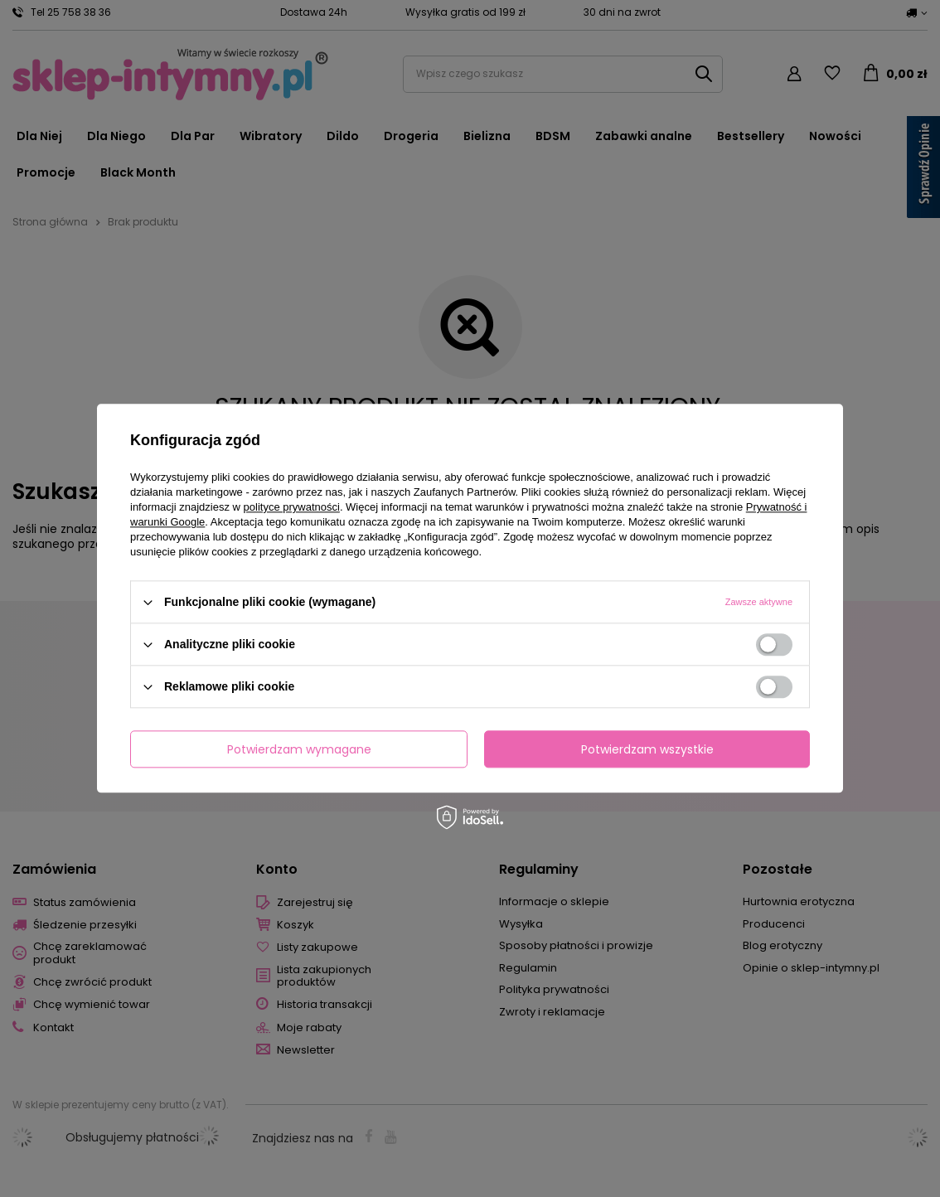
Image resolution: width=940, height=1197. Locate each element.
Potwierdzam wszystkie (647, 749)
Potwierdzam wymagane (299, 749)
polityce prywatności (292, 507)
